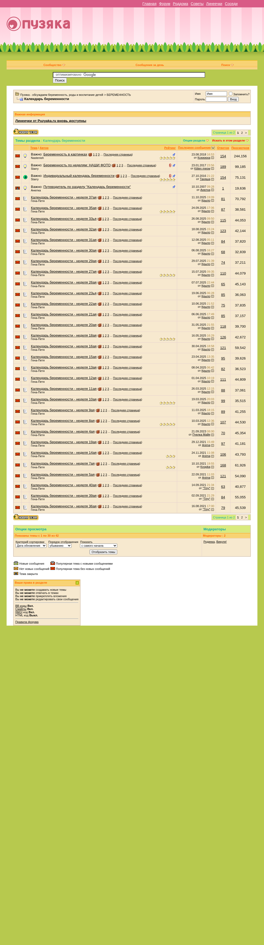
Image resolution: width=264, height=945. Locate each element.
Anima (206, 445)
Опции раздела (194, 140)
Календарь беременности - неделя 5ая (63, 474)
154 (223, 156)
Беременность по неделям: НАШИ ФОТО (77, 165)
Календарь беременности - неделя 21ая (64, 314)
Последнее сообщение (194, 147)
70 (223, 433)
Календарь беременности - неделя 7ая (63, 463)
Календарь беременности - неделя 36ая (64, 506)
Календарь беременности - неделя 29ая (64, 261)
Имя (197, 93)
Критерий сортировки (30, 542)
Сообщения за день (149, 65)
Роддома (180, 4)
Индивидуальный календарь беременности (78, 176)
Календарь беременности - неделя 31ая (64, 240)
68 (223, 252)
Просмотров (240, 147)
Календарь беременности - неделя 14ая (64, 453)
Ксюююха (203, 157)
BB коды (21, 605)
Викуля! (221, 541)
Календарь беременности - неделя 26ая (64, 282)
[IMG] (18, 612)
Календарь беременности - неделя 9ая (63, 410)
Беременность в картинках (65, 154)
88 (223, 390)
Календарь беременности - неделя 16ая (64, 346)
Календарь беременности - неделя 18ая (64, 335)
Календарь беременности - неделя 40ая (64, 485)
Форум (164, 4)
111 (223, 379)
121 (223, 348)
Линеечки (214, 4)
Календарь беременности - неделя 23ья (63, 293)
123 (223, 231)
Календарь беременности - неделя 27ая (64, 271)
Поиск (227, 65)
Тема (33, 147)
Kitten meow (202, 168)
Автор (44, 147)
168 (223, 465)
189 (223, 167)
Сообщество (54, 65)
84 (223, 241)
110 (223, 273)
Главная (149, 4)
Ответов (223, 147)
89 (223, 412)
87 (223, 209)
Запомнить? (239, 94)
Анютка (36, 190)
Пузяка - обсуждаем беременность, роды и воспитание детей (61, 94)
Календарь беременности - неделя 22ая (64, 304)
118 (223, 326)
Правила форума (27, 621)
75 (223, 305)
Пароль (200, 99)
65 (223, 284)
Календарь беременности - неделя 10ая (64, 399)
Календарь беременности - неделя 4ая (63, 431)
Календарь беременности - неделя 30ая (64, 250)
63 (223, 487)
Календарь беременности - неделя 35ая (64, 208)
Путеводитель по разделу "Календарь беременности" (87, 187)
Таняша (205, 179)
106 (223, 454)
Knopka (205, 466)
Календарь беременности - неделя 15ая (64, 357)
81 (223, 199)
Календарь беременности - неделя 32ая (64, 229)
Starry (35, 168)
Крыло (205, 200)
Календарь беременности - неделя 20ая (64, 325)
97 (223, 444)
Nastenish (37, 157)
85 (223, 295)
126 (223, 337)
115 (223, 220)
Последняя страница (117, 154)
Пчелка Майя (201, 434)
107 (223, 422)
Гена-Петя (38, 200)
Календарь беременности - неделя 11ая (64, 389)
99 (223, 401)
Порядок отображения (63, 542)
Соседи (231, 4)
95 (223, 358)
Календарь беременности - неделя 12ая (64, 378)
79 (223, 508)
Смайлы (20, 609)
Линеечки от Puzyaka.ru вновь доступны (50, 121)
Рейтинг (170, 147)
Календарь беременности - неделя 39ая (64, 496)
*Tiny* (206, 488)
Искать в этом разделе (228, 140)
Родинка (209, 541)
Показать (86, 542)
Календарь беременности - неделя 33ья (63, 219)
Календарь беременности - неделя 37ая (64, 197)
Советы (197, 4)
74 (223, 262)
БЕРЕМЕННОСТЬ (119, 94)
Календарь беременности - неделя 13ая (64, 367)
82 (223, 369)
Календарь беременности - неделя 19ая (64, 442)
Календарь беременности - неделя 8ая (63, 421)
